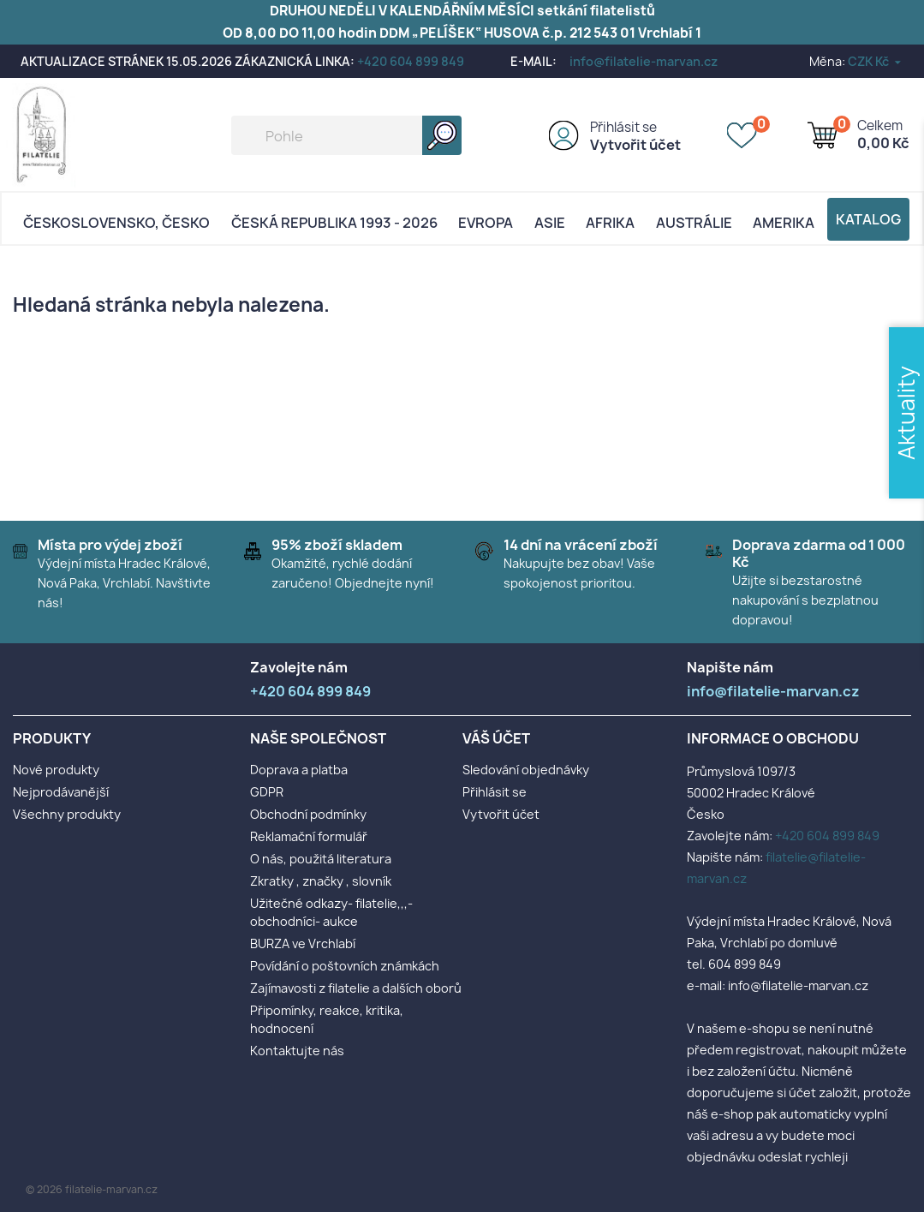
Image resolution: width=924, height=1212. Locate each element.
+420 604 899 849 (410, 61)
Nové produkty (56, 769)
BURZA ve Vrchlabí (302, 943)
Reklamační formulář (308, 836)
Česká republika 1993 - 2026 (334, 222)
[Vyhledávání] (346, 135)
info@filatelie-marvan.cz (643, 61)
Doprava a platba (299, 769)
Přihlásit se (623, 127)
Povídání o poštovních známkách (344, 966)
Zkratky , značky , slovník (320, 881)
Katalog (868, 219)
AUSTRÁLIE (694, 222)
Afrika (610, 222)
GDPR (266, 792)
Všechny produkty (67, 814)
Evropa (485, 222)
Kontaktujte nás (297, 1050)
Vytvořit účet (635, 144)
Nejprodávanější (61, 792)
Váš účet (496, 738)
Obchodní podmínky (308, 814)
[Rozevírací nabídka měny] (875, 61)
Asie (549, 222)
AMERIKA (783, 222)
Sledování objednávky (525, 769)
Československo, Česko (116, 222)
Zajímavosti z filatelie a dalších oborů (356, 988)
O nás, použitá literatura (320, 859)
